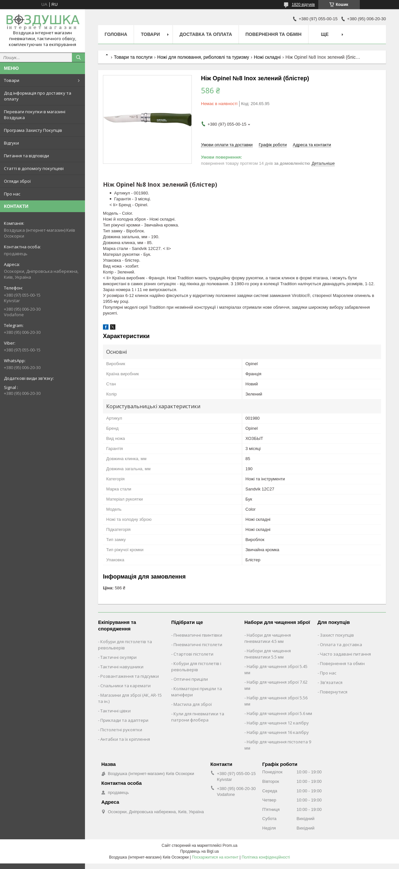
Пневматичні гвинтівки (198, 635)
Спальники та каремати (125, 686)
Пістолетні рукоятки (121, 730)
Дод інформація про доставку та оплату (37, 96)
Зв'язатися (331, 682)
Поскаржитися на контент (215, 857)
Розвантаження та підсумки (129, 676)
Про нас (12, 194)
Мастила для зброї (193, 704)
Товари (11, 80)
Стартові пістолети (193, 654)
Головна (116, 34)
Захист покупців (337, 635)
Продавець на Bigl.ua (199, 851)
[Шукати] (78, 57)
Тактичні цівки (115, 711)
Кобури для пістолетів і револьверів (196, 666)
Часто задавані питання (345, 654)
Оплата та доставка (341, 644)
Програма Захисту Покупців (33, 130)
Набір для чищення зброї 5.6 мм (279, 713)
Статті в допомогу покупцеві (34, 168)
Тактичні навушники (121, 667)
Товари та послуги (133, 57)
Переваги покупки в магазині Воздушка (34, 114)
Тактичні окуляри (118, 657)
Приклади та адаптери (124, 720)
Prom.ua (230, 845)
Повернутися (333, 692)
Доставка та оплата (205, 34)
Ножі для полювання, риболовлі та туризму (203, 57)
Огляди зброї (17, 181)
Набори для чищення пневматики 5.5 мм (267, 654)
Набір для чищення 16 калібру (278, 732)
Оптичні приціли (191, 679)
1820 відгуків (303, 4)
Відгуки (11, 143)
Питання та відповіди (26, 156)
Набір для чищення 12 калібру (278, 723)
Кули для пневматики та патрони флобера (197, 717)
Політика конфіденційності (265, 857)
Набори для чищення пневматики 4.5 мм (267, 638)
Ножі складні (267, 57)
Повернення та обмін (273, 34)
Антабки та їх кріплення (125, 739)
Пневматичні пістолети (198, 644)
